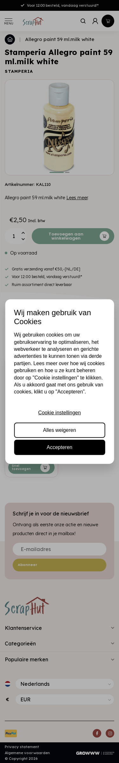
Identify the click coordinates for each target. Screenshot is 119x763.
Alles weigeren (59, 430)
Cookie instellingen (59, 412)
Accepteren (59, 447)
